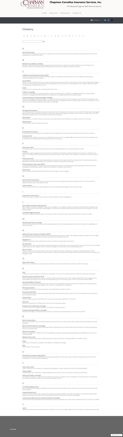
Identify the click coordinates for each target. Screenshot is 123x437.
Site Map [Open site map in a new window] (13, 429)
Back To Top (116, 435)
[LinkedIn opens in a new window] (105, 21)
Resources (65, 13)
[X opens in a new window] (112, 21)
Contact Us (77, 13)
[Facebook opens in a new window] (108, 21)
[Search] (44, 42)
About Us (53, 13)
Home (44, 13)
